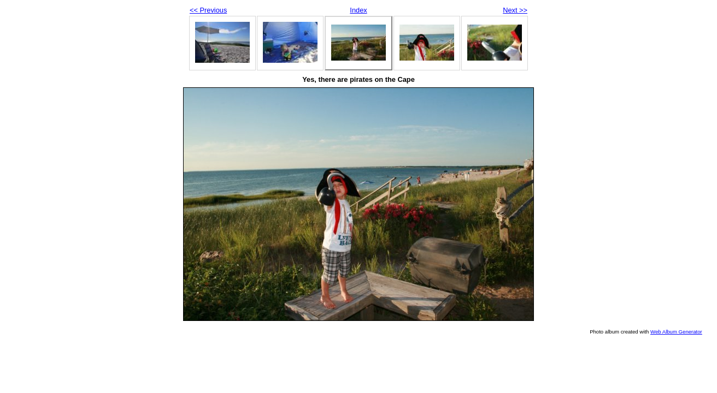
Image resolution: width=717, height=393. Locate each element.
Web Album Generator (676, 332)
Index (358, 10)
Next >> (515, 10)
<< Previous (208, 10)
